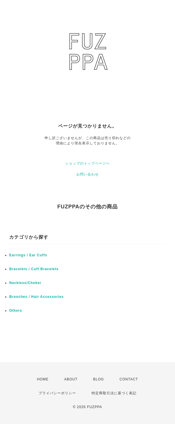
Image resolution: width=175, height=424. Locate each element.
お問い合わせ (87, 174)
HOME (43, 379)
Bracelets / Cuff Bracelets (33, 269)
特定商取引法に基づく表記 (114, 393)
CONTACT (128, 379)
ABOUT (70, 379)
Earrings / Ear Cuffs (28, 255)
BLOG (98, 379)
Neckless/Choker (25, 283)
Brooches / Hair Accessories (36, 297)
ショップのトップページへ (87, 163)
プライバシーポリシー (57, 393)
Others (15, 311)
